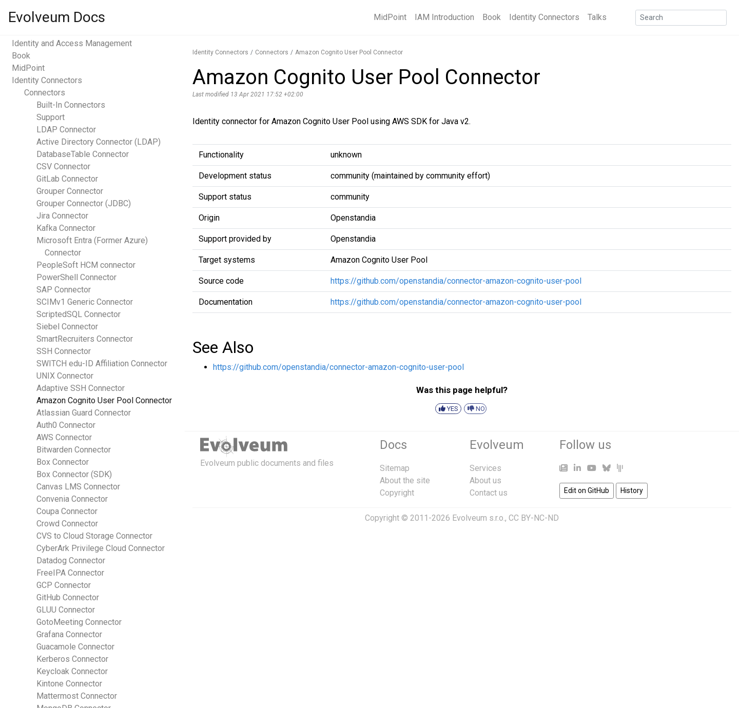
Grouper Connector (69, 191)
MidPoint (390, 17)
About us (485, 480)
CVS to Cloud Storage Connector (94, 536)
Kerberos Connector (72, 659)
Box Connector (62, 462)
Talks (597, 17)
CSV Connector (63, 166)
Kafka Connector (65, 228)
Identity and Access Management (72, 43)
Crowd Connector (67, 523)
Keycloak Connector (72, 671)
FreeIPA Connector (70, 573)
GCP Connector (63, 585)
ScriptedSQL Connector (78, 314)
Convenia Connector (72, 499)
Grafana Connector (69, 634)
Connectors (44, 92)
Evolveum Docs (56, 17)
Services (485, 468)
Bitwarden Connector (73, 450)
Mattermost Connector (76, 696)
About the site (405, 480)
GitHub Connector (67, 597)
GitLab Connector (67, 179)
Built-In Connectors (70, 105)
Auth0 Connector (65, 425)
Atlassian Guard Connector (83, 413)
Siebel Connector (67, 326)
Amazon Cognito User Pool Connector (104, 400)
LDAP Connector (66, 129)
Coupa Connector (67, 511)
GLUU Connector (65, 610)
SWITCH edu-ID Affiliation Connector (101, 363)
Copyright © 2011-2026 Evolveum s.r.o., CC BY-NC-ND (462, 518)
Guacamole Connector (75, 647)
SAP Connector (63, 289)
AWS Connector (64, 437)
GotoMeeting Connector (79, 622)
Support (50, 117)
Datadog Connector (70, 560)
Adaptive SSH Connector (80, 388)
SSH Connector (63, 351)
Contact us (489, 493)
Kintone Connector (69, 684)
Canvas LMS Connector (78, 486)
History (631, 490)
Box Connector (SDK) (74, 474)
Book (491, 17)
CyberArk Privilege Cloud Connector (100, 548)
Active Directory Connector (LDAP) (98, 142)
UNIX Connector (64, 376)
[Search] (681, 18)
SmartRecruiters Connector (84, 339)
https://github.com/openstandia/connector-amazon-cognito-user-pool (455, 281)
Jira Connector (62, 216)
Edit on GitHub (586, 490)
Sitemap (395, 468)
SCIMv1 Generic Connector (84, 302)
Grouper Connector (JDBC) (83, 203)
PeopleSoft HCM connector (85, 265)
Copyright (397, 493)
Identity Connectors (544, 17)
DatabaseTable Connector (82, 154)
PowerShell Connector (76, 277)
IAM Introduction (444, 17)
